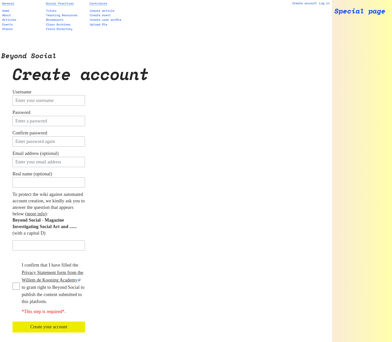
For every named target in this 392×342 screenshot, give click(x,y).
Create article (102, 10)
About (6, 15)
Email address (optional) (35, 153)
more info (36, 213)
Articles (9, 19)
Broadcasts (55, 19)
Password (21, 112)
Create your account (48, 326)
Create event (100, 15)
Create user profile (105, 19)
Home (5, 10)
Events (7, 24)
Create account (304, 3)
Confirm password (29, 132)
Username (22, 91)
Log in (324, 3)
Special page (360, 11)
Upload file (98, 24)
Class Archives (58, 24)
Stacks (7, 29)
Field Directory (59, 29)
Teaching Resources (62, 15)
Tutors (51, 10)
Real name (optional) (32, 173)
